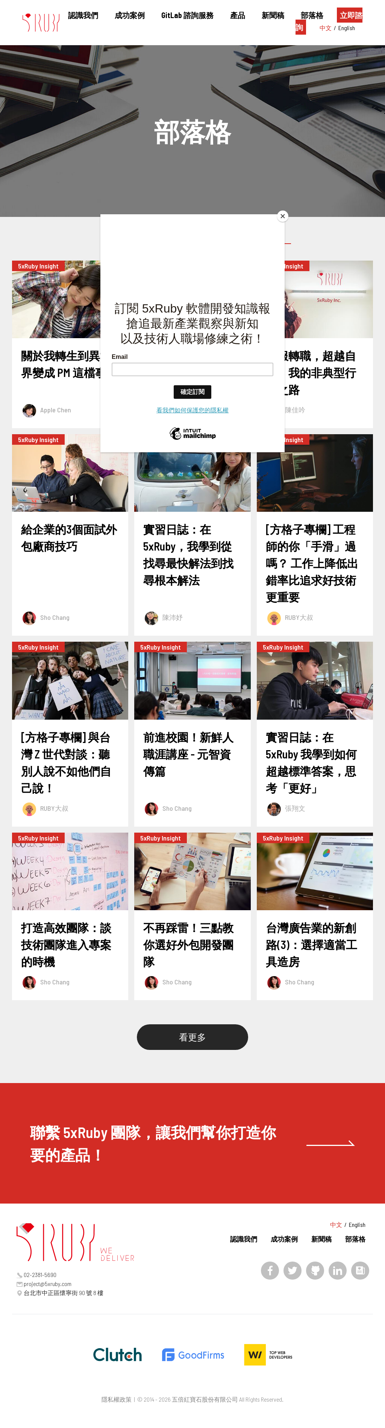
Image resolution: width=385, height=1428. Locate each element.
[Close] (282, 216)
